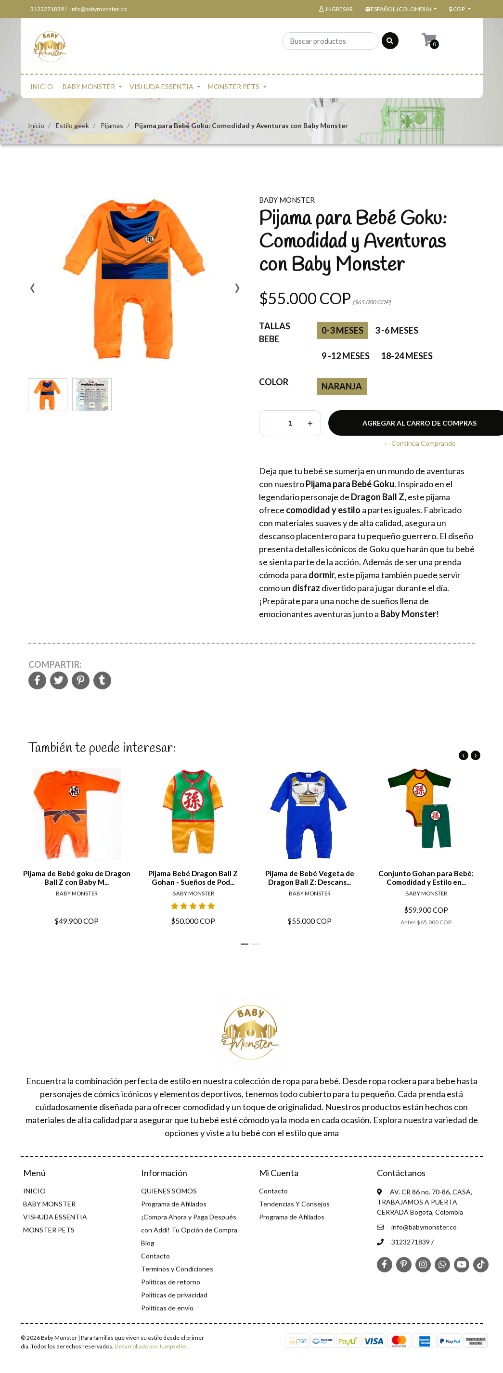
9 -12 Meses (346, 355)
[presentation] (33, 291)
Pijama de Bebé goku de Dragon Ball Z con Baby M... (76, 878)
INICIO (41, 86)
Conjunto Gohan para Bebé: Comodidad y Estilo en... (426, 878)
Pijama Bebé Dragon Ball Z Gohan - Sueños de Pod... (193, 878)
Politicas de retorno (170, 1282)
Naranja (342, 386)
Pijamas (112, 125)
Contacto (155, 1256)
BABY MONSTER (89, 86)
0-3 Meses (342, 330)
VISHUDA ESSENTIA (161, 86)
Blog (148, 1243)
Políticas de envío (167, 1308)
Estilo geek (72, 125)
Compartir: (54, 664)
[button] (400, 9)
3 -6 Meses (396, 330)
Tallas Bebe (274, 332)
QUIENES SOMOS (169, 1191)
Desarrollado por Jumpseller (151, 1346)
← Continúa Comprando (419, 443)
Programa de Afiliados (173, 1204)
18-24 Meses (407, 355)
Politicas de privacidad (174, 1295)
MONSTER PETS (233, 86)
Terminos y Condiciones (177, 1269)
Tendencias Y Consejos (294, 1204)
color (273, 381)
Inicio (36, 125)
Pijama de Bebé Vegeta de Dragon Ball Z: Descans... (309, 878)
